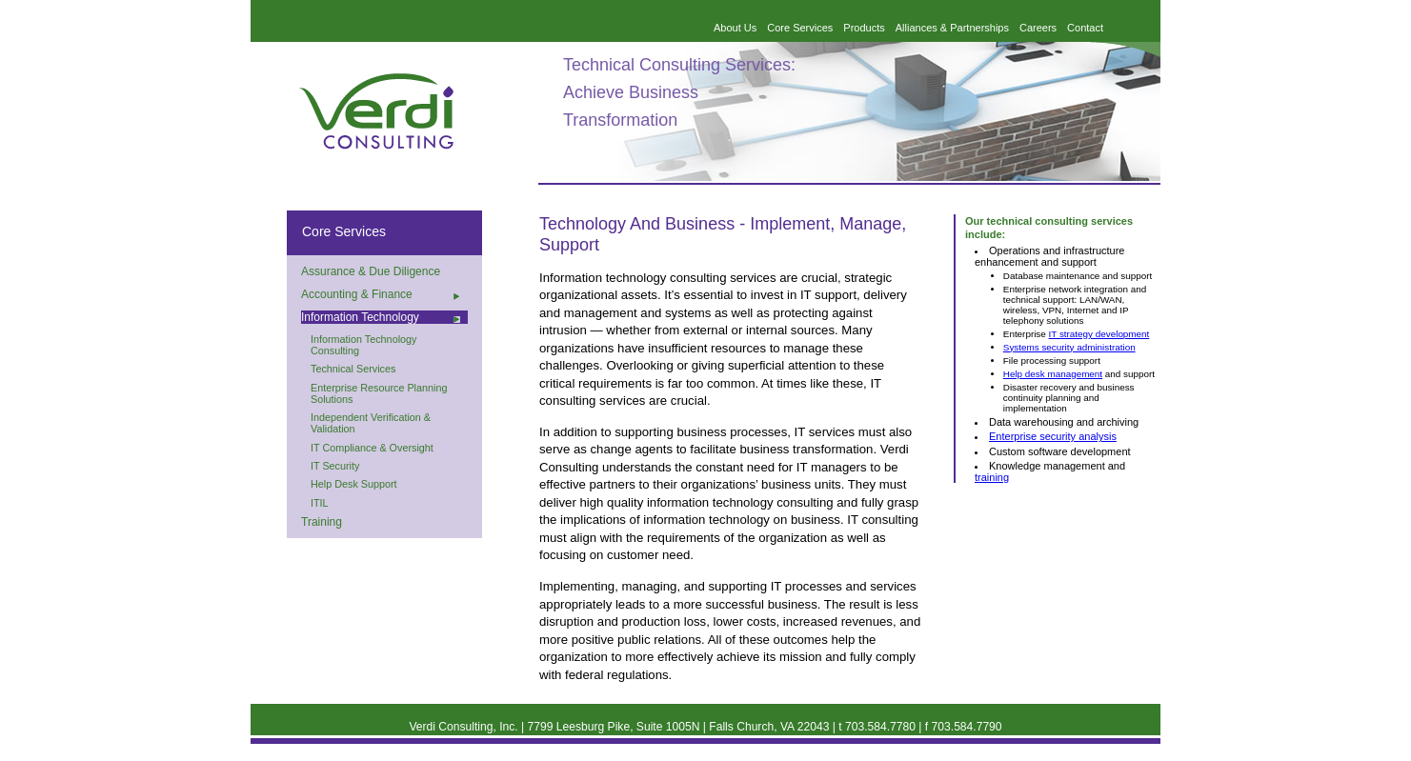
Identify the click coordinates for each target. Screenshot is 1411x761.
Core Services (800, 27)
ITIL (320, 503)
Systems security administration (1069, 347)
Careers (1038, 27)
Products (863, 27)
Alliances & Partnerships (952, 27)
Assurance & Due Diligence (370, 271)
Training (321, 522)
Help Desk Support (354, 484)
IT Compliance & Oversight (372, 447)
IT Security (335, 465)
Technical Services (353, 368)
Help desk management (1052, 374)
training (992, 477)
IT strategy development (1099, 334)
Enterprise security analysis (1053, 436)
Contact (1085, 27)
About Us (735, 27)
